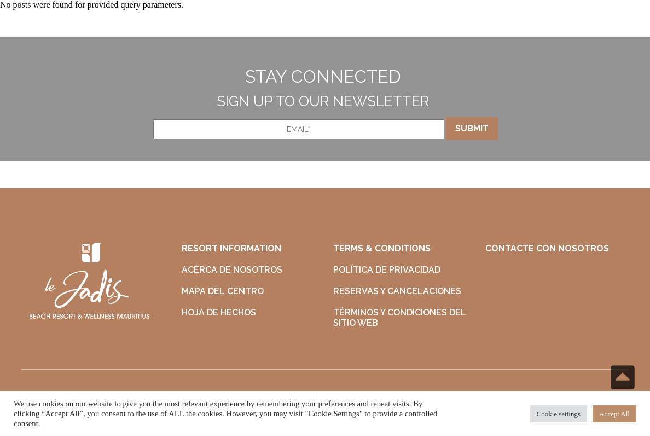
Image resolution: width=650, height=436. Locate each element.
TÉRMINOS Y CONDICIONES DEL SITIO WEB (399, 317)
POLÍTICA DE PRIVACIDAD (386, 270)
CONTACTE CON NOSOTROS (547, 248)
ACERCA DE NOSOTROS (232, 270)
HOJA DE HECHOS (219, 312)
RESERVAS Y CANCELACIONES (397, 291)
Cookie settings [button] (559, 414)
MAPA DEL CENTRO (223, 291)
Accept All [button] (614, 414)
